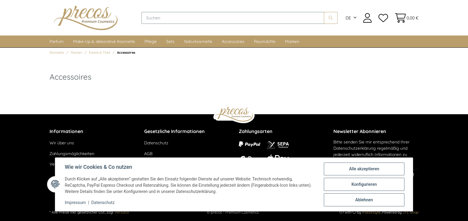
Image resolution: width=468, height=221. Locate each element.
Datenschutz (156, 143)
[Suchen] (232, 18)
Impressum (75, 202)
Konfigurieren (364, 184)
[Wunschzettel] (383, 18)
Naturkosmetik (198, 41)
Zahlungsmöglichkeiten (72, 153)
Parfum (57, 41)
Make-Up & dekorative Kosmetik (104, 41)
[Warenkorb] (404, 18)
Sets (170, 41)
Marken (292, 41)
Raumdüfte (264, 41)
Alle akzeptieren (364, 168)
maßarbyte (371, 212)
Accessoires (233, 41)
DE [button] (348, 18)
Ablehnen (364, 199)
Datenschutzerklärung (354, 148)
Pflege (150, 41)
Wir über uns (62, 143)
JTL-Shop (410, 212)
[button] (367, 18)
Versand (122, 212)
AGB (148, 153)
